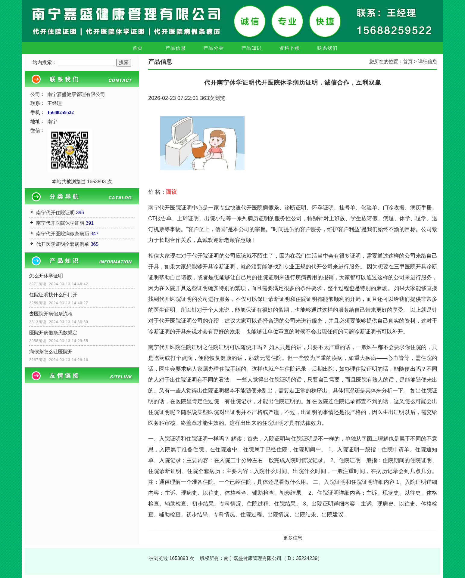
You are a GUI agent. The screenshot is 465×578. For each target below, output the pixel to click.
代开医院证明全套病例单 (62, 244)
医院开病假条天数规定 (53, 332)
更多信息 (292, 537)
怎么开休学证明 (46, 275)
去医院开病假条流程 (51, 313)
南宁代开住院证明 (55, 212)
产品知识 (251, 48)
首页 (138, 48)
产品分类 (213, 48)
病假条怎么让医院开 (51, 351)
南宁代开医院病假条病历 (62, 233)
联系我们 (327, 48)
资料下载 (289, 48)
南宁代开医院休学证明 (60, 223)
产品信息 (175, 48)
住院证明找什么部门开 (53, 294)
